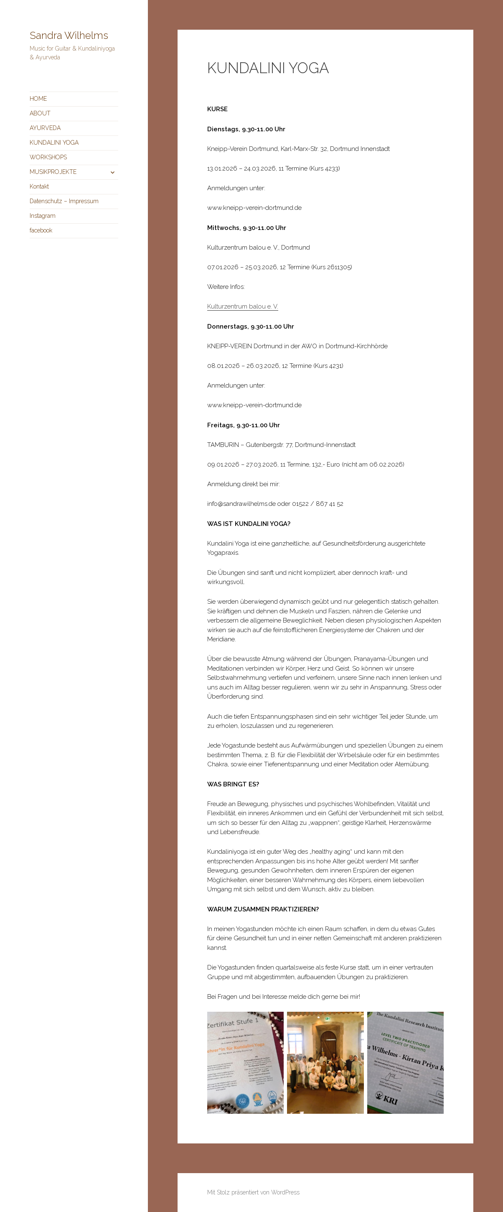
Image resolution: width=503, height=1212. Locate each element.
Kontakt (39, 186)
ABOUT (40, 113)
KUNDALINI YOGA (54, 142)
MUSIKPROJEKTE (53, 171)
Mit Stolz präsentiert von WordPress (253, 1192)
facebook (41, 230)
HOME (38, 98)
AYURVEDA (45, 128)
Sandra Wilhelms (69, 35)
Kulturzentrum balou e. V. (242, 306)
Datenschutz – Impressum (64, 201)
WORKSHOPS (48, 157)
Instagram (43, 215)
